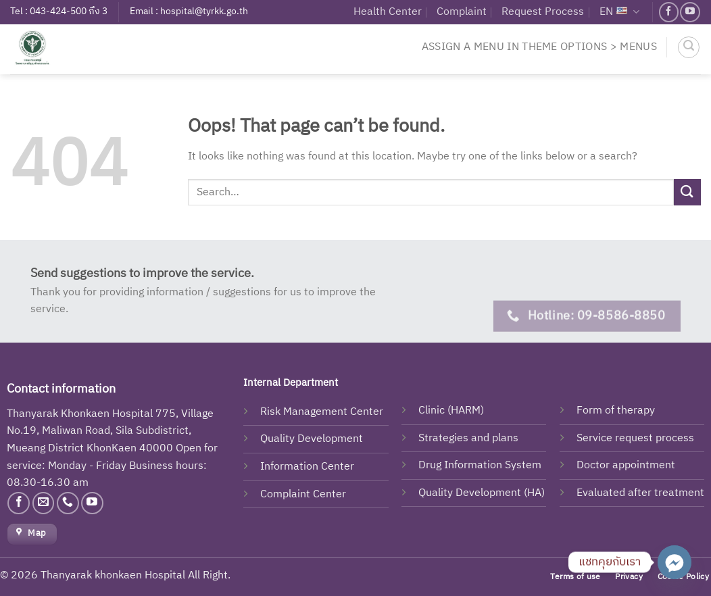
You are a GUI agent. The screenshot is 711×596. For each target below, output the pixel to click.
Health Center (387, 12)
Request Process (542, 12)
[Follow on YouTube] (690, 12)
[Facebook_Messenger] (674, 562)
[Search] (689, 47)
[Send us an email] (43, 503)
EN (619, 12)
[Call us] (68, 503)
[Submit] (687, 192)
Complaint (462, 12)
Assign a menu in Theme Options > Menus (539, 47)
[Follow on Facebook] (669, 12)
